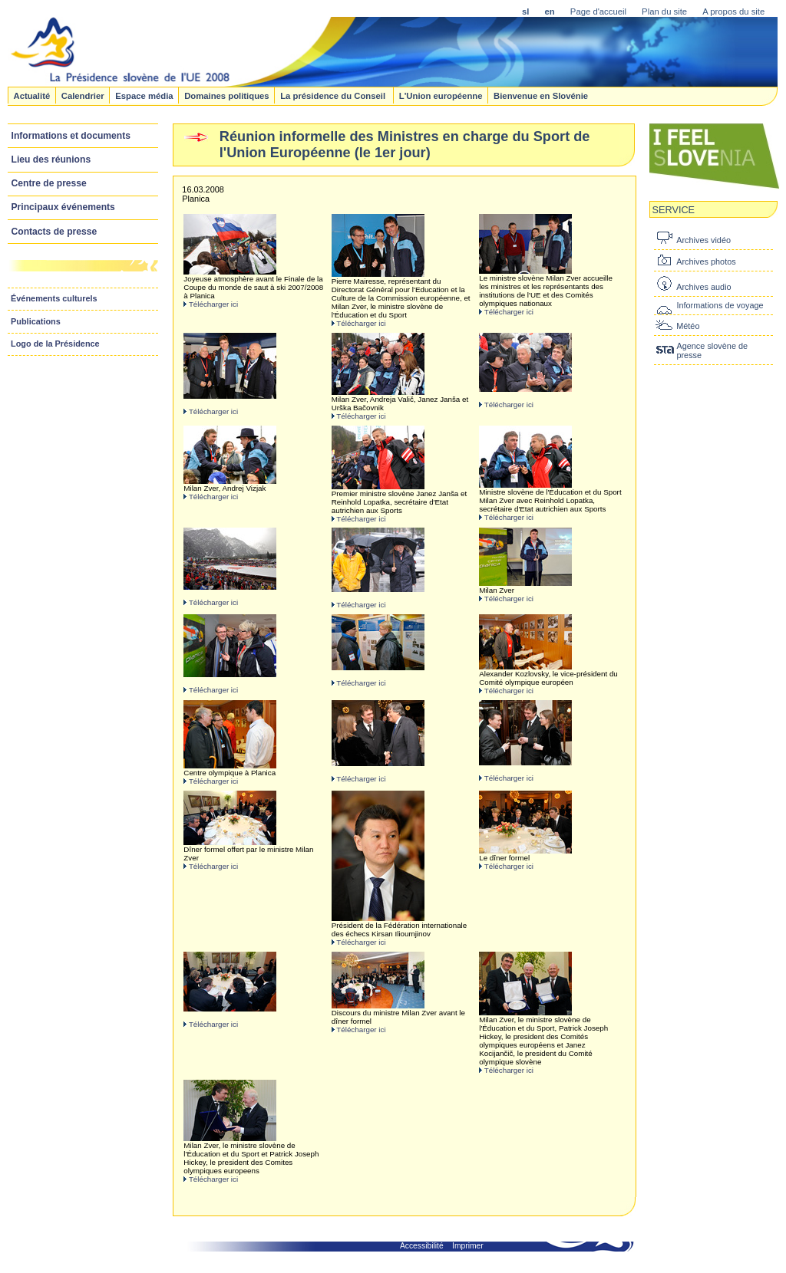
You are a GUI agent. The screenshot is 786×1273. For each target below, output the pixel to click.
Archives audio (703, 286)
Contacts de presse (54, 231)
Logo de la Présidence (55, 343)
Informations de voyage (719, 305)
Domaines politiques (226, 95)
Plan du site (664, 11)
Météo (687, 326)
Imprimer (468, 1246)
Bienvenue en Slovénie (541, 95)
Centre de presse (49, 183)
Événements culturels (54, 298)
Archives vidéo (703, 240)
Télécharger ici (213, 304)
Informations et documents (71, 135)
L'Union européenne (441, 95)
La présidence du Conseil (334, 95)
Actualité (31, 95)
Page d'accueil (598, 11)
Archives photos (705, 261)
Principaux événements (63, 207)
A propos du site (733, 11)
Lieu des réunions (51, 159)
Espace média (144, 95)
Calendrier (82, 95)
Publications (36, 321)
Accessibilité (422, 1246)
